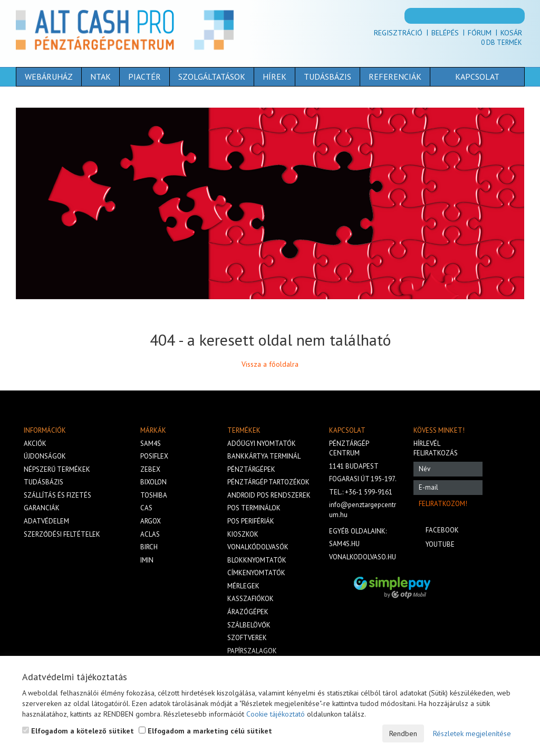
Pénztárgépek (251, 469)
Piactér (144, 76)
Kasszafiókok (250, 598)
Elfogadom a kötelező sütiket (78, 731)
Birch (149, 546)
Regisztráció (398, 32)
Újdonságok (45, 456)
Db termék (501, 42)
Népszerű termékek (57, 469)
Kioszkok (242, 534)
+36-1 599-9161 (368, 492)
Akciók (35, 443)
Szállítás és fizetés (57, 495)
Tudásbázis (327, 76)
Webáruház (49, 76)
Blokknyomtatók (256, 560)
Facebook (442, 530)
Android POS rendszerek (269, 495)
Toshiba (153, 495)
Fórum (479, 32)
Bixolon (153, 482)
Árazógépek (247, 611)
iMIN (146, 560)
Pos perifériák (250, 521)
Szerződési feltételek (62, 534)
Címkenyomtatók (256, 572)
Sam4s (150, 443)
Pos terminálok (254, 507)
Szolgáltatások (211, 76)
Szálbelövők (249, 625)
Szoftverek (247, 637)
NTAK (100, 76)
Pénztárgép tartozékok (268, 482)
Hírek (274, 76)
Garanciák (42, 507)
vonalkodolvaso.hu (362, 556)
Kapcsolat (461, 76)
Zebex (150, 469)
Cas (146, 507)
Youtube (440, 544)
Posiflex (154, 456)
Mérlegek (243, 586)
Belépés (445, 32)
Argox (150, 521)
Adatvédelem (46, 521)
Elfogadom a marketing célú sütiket (205, 731)
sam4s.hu (344, 543)
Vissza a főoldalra (270, 364)
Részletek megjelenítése (472, 733)
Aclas (150, 534)
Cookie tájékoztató (275, 714)
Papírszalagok (252, 650)
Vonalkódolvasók (257, 546)
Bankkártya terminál (264, 456)
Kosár (511, 32)
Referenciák (395, 76)
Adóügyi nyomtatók (261, 443)
